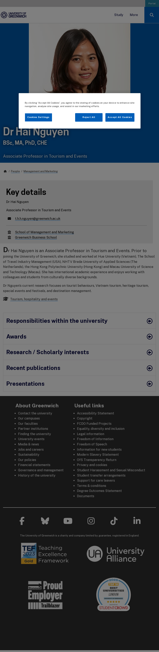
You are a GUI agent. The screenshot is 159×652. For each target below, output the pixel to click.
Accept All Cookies (120, 117)
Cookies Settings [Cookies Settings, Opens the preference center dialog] (38, 117)
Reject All (88, 117)
